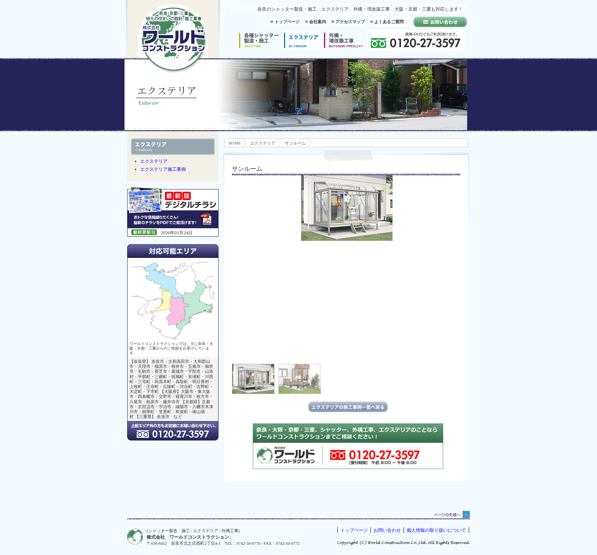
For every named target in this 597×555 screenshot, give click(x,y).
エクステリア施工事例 (163, 169)
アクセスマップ (350, 21)
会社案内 (317, 21)
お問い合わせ (387, 530)
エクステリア (262, 143)
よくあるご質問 (389, 21)
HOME (234, 143)
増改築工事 (343, 40)
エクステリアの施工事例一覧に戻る (348, 407)
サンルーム (295, 143)
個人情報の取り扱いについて (436, 530)
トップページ (287, 21)
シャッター (258, 40)
